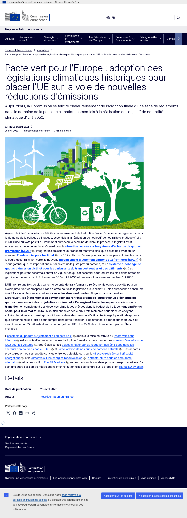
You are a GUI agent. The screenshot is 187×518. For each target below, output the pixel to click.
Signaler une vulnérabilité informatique (26, 478)
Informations (43, 50)
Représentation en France (18, 50)
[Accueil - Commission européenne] (30, 15)
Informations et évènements (72, 38)
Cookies (96, 478)
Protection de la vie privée (121, 478)
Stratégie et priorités (50, 39)
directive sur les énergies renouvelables (56, 358)
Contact (171, 38)
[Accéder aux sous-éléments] (38, 39)
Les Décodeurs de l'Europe (97, 39)
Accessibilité (168, 478)
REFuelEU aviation (131, 366)
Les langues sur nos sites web (70, 478)
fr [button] (110, 18)
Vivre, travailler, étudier (148, 39)
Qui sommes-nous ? (27, 39)
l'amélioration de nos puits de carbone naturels (88, 349)
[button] (8, 413)
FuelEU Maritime (54, 362)
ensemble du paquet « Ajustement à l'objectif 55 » (39, 336)
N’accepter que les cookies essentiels (160, 496)
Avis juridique (148, 478)
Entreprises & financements (123, 39)
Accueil (9, 38)
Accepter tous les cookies (118, 496)
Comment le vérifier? (67, 2)
